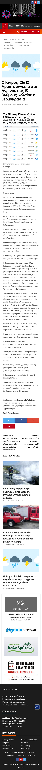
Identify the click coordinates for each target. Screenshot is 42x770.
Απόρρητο (21, 752)
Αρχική (7, 752)
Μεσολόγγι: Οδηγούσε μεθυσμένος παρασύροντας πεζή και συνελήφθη (30, 441)
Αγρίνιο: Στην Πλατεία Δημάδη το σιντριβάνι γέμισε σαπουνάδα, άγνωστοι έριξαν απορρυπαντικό (12, 442)
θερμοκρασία (26, 119)
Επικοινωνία (31, 752)
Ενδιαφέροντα (7, 749)
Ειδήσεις (5, 743)
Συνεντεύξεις (26, 749)
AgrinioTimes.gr (13, 413)
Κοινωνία (24, 743)
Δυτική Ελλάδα (8, 740)
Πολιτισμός (6, 746)
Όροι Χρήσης (12, 755)
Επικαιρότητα (26, 746)
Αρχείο (14, 752)
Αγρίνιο (7, 119)
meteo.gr (6, 167)
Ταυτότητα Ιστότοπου (26, 755)
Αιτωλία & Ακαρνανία (29, 740)
